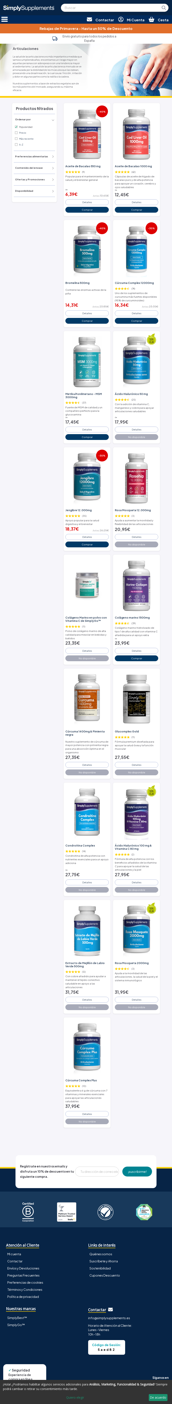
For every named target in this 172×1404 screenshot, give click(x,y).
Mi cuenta (14, 1254)
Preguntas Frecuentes (23, 1275)
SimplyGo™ (16, 1325)
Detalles (87, 202)
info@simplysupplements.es (109, 1317)
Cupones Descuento (104, 1275)
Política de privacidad (23, 1297)
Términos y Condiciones (24, 1289)
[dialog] (86, 1392)
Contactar (15, 1261)
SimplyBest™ (17, 1318)
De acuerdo (158, 1397)
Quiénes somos (100, 1254)
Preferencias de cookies (25, 1282)
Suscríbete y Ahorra (103, 1261)
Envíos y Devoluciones (23, 1268)
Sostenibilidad (100, 1268)
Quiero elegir (75, 1397)
